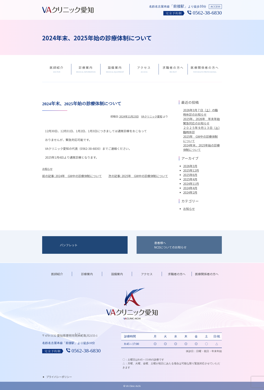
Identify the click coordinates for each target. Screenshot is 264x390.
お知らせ (47, 169)
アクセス (147, 274)
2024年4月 (190, 188)
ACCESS (215, 6)
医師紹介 (57, 274)
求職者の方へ (177, 274)
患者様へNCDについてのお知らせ (170, 245)
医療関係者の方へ (207, 274)
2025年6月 (190, 175)
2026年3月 (190, 166)
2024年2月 (190, 192)
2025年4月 (190, 179)
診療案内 (87, 274)
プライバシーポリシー (59, 377)
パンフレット (69, 245)
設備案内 (117, 274)
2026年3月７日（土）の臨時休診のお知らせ (200, 112)
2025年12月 (191, 170)
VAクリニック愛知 (151, 116)
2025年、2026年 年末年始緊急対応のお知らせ (201, 121)
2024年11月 (191, 183)
